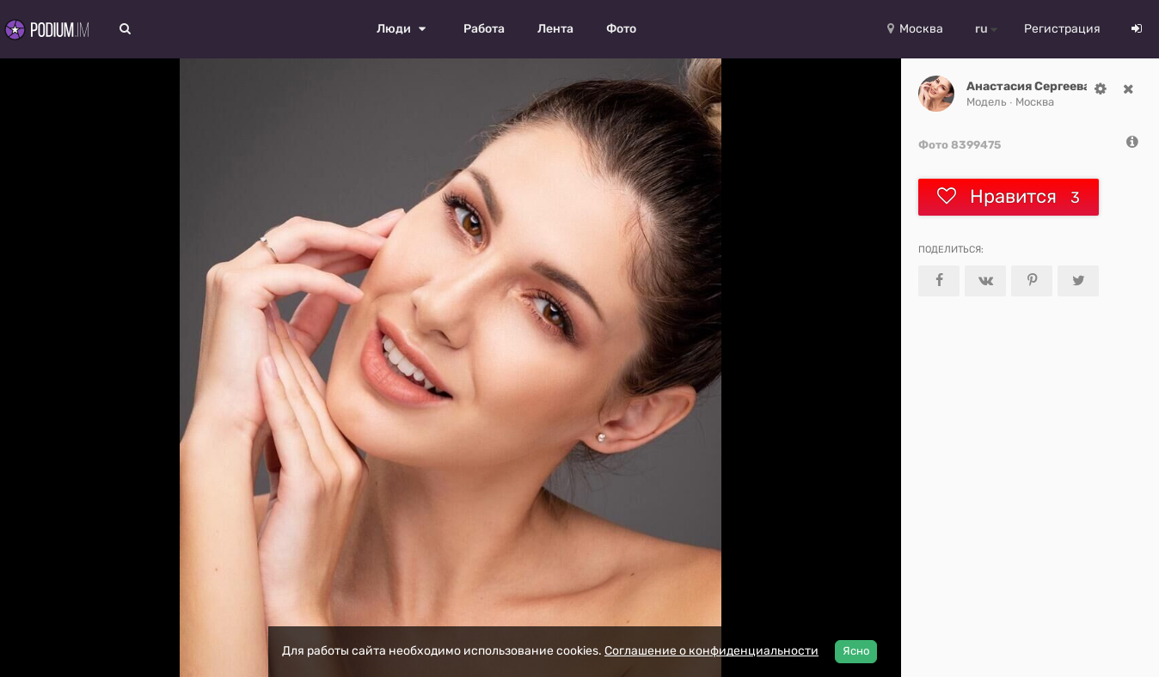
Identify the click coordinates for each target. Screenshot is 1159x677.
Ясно (856, 650)
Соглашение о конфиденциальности (711, 650)
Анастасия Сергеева (1028, 86)
